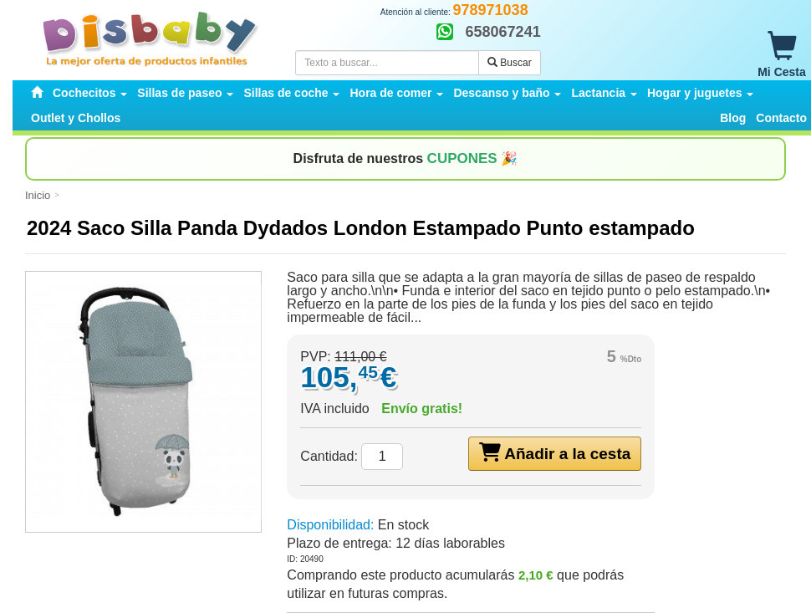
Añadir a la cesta (555, 452)
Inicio (37, 195)
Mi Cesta (781, 55)
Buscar (509, 63)
